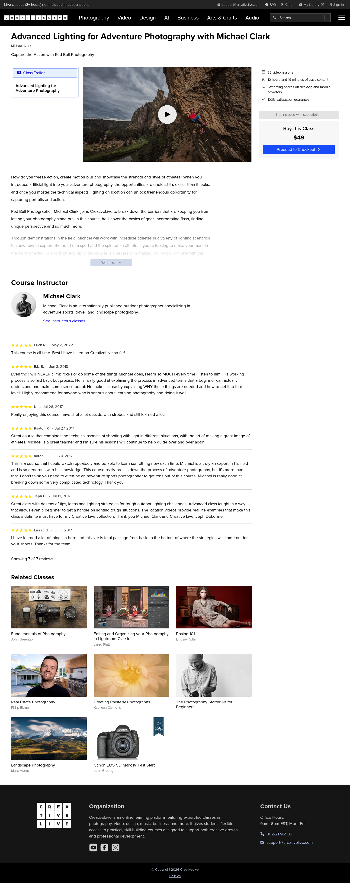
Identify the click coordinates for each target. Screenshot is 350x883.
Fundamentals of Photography (38, 634)
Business (188, 17)
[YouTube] (93, 847)
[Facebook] (104, 847)
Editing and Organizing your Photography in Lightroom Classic (131, 636)
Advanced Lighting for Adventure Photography (38, 87)
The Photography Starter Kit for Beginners (204, 704)
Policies (175, 875)
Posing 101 (185, 634)
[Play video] (167, 114)
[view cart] (287, 4)
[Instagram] (115, 847)
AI (166, 17)
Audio (252, 17)
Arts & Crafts (222, 17)
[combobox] (300, 17)
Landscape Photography (33, 765)
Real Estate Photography (33, 702)
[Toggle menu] (341, 17)
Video (124, 17)
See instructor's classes (64, 321)
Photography (94, 17)
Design (147, 17)
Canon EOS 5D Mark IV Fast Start (124, 765)
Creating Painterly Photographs (122, 702)
